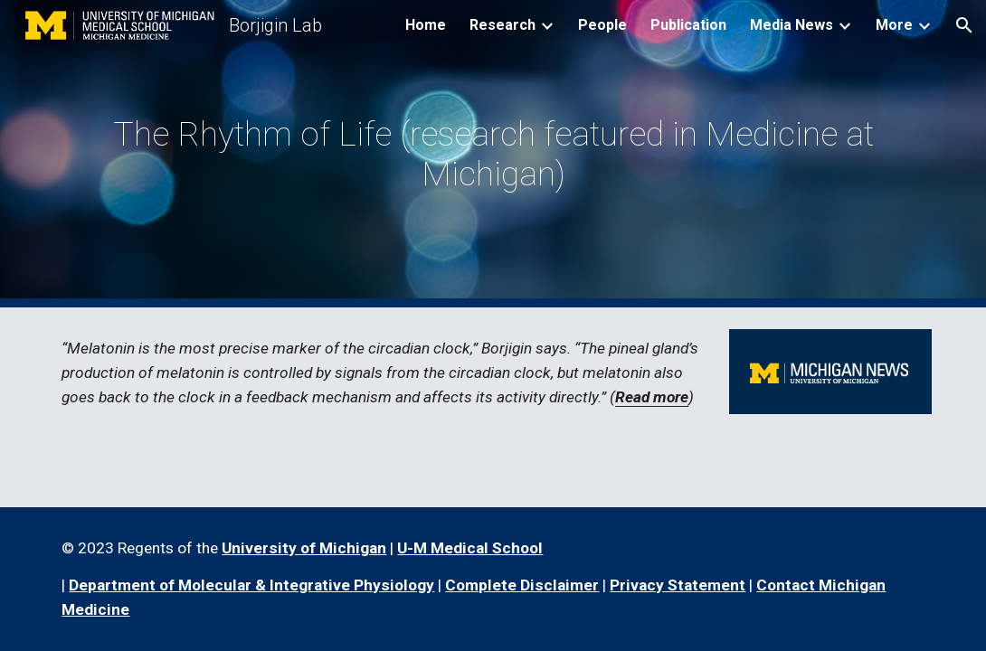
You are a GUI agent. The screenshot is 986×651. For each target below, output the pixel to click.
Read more (651, 397)
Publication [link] (688, 24)
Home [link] (425, 24)
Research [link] (502, 24)
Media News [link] (791, 24)
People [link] (602, 24)
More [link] (894, 24)
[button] (964, 25)
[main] (492, 154)
